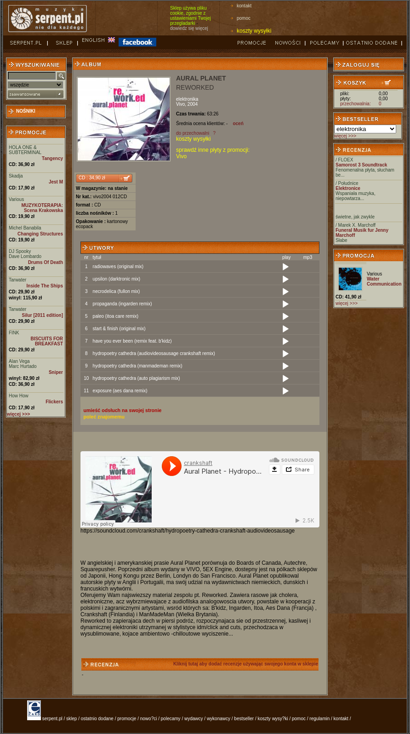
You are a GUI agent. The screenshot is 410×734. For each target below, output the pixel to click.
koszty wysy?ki (273, 718)
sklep (71, 718)
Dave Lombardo (25, 256)
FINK (14, 332)
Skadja (16, 175)
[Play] (285, 267)
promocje (126, 718)
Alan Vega (19, 361)
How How (18, 395)
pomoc (244, 18)
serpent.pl (52, 718)
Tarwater (17, 279)
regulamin (319, 718)
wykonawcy (218, 718)
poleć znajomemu (104, 416)
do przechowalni (192, 133)
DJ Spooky (20, 251)
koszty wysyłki (254, 31)
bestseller (244, 718)
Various (16, 199)
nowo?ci (148, 718)
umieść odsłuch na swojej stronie (123, 410)
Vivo (180, 104)
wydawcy (193, 718)
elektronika (187, 99)
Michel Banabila (25, 227)
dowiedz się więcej (189, 28)
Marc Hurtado (23, 366)
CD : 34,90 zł (92, 177)
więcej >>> (345, 135)
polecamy (171, 718)
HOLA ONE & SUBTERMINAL (25, 150)
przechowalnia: (355, 103)
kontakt (244, 5)
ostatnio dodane (97, 718)
